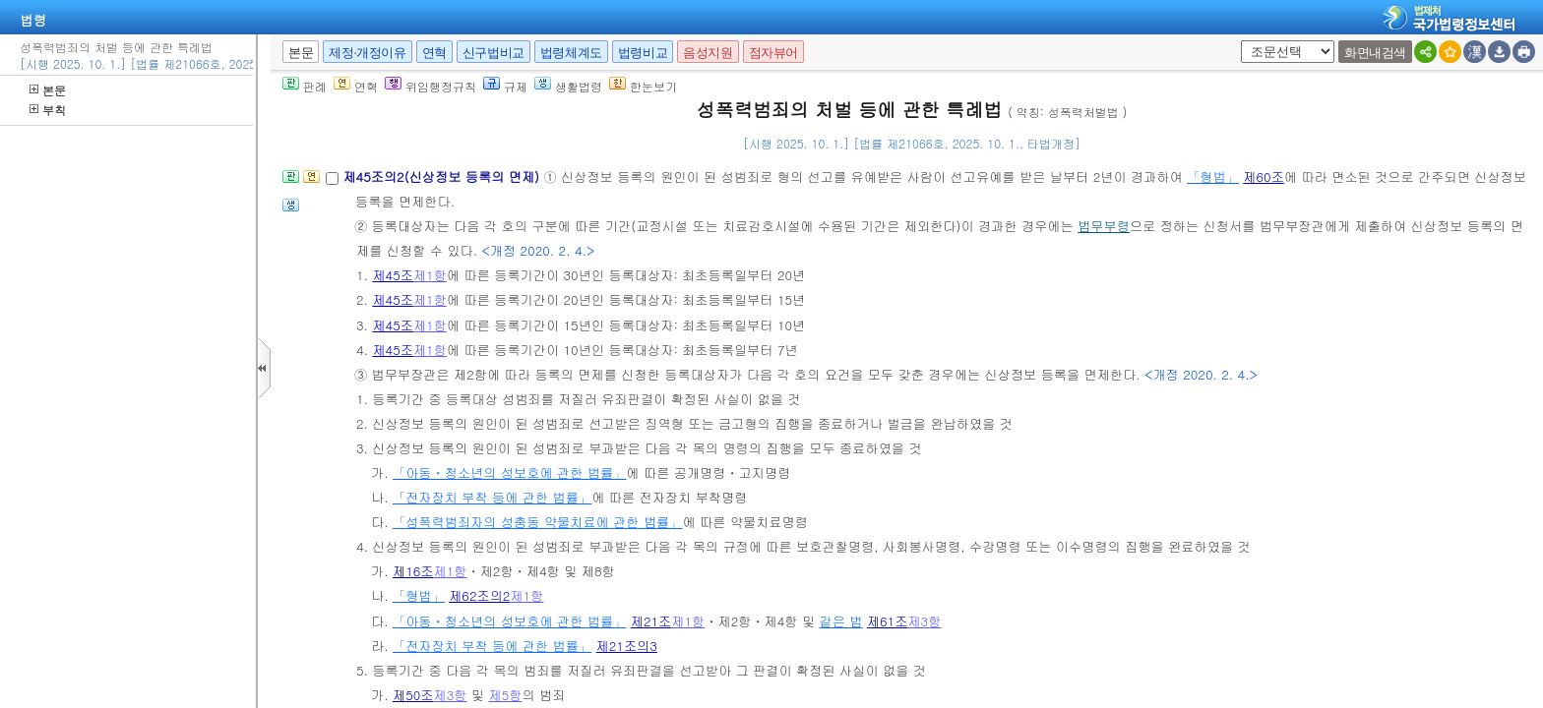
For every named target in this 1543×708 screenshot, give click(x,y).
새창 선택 (1237, 40)
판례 (304, 86)
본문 (48, 90)
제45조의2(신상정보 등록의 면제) (442, 176)
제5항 (505, 694)
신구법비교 (494, 52)
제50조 (413, 694)
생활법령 (568, 86)
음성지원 (707, 52)
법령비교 (642, 52)
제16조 (413, 570)
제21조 (651, 621)
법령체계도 (571, 52)
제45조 (392, 275)
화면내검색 (1375, 52)
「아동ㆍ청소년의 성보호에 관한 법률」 (509, 472)
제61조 (887, 621)
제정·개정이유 (367, 52)
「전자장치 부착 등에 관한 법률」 (492, 497)
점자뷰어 (773, 52)
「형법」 (1213, 176)
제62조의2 (479, 595)
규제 (505, 86)
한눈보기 (643, 86)
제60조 (1263, 176)
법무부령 (1104, 225)
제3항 (924, 621)
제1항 (430, 275)
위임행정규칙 (430, 86)
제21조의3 (626, 645)
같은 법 (841, 621)
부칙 (48, 109)
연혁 (434, 52)
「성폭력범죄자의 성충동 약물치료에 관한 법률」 (538, 521)
